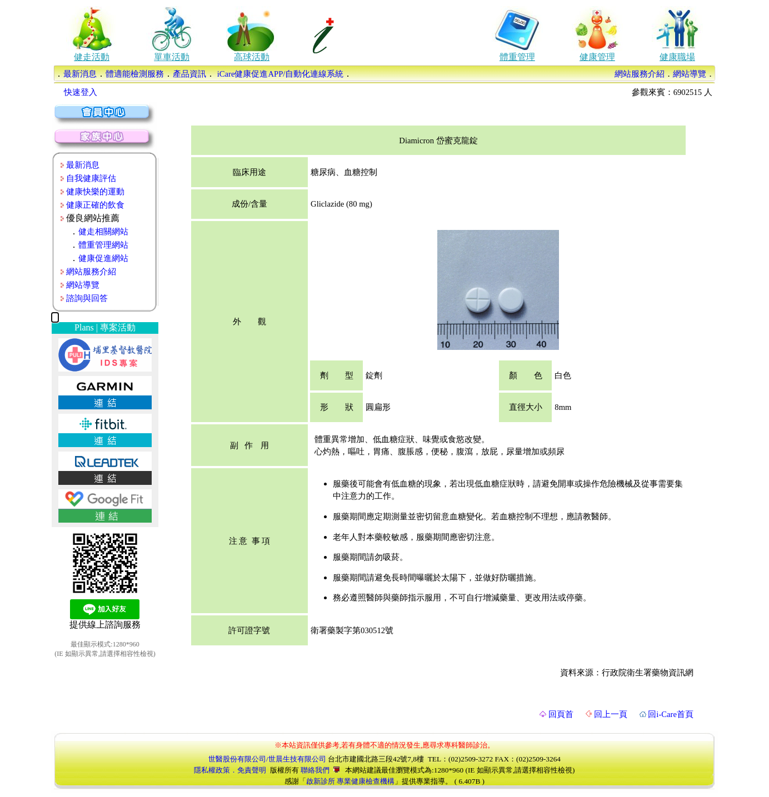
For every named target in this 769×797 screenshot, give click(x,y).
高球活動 (251, 57)
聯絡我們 (320, 770)
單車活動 (171, 57)
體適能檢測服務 (135, 73)
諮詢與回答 (87, 298)
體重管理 (517, 57)
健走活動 (91, 57)
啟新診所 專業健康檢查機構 (350, 781)
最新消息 (80, 73)
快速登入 (80, 92)
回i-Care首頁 (666, 714)
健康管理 (597, 57)
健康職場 (677, 57)
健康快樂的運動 (95, 191)
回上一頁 (606, 714)
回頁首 (556, 714)
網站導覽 (689, 73)
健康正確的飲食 (95, 204)
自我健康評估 (91, 178)
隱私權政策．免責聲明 (230, 770)
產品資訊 (189, 73)
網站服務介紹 (640, 73)
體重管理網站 (103, 244)
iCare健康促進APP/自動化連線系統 (279, 73)
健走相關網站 (103, 231)
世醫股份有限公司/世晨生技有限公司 (267, 759)
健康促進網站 (103, 258)
